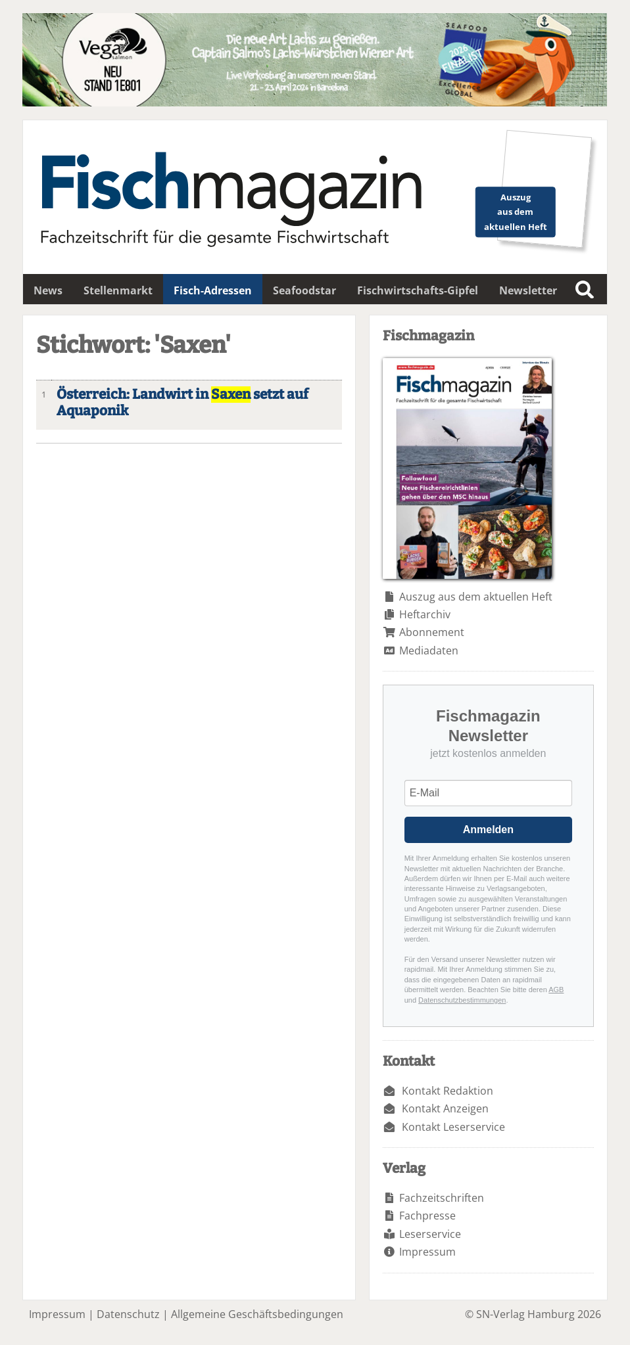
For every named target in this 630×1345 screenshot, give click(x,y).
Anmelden (488, 829)
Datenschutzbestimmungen (462, 1000)
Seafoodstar (304, 290)
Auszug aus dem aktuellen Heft (475, 596)
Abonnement (431, 632)
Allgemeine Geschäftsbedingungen (257, 1314)
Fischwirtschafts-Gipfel (417, 290)
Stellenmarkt (118, 290)
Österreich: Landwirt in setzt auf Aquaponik (182, 402)
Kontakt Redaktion (447, 1090)
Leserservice (430, 1234)
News (48, 290)
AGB (556, 989)
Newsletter (528, 290)
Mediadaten (428, 650)
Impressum (427, 1251)
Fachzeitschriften (441, 1198)
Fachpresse (427, 1215)
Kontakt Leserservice (453, 1127)
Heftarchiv (424, 614)
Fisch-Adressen (213, 290)
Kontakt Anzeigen (445, 1108)
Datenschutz (128, 1314)
